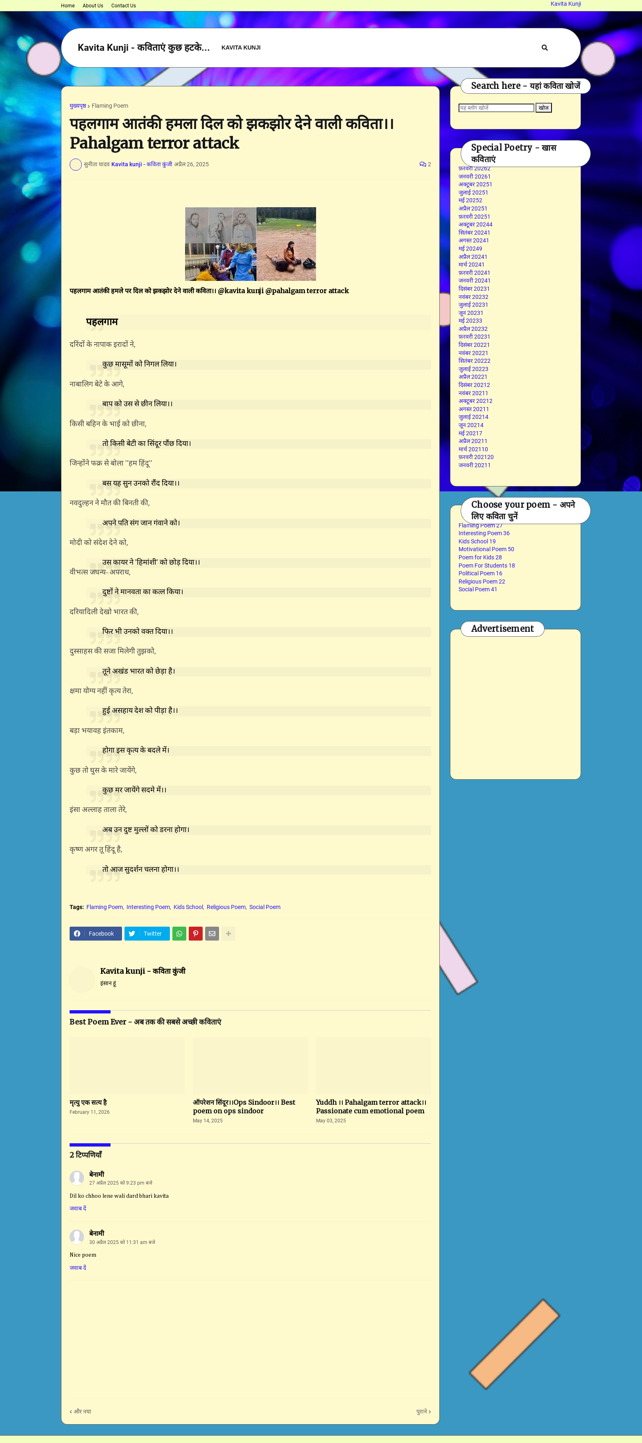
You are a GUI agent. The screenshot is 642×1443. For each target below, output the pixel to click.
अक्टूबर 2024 (476, 224)
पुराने (421, 1411)
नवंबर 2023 (473, 297)
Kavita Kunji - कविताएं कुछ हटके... (144, 47)
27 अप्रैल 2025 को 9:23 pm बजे (120, 1183)
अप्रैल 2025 (473, 208)
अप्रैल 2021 (473, 441)
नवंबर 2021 (473, 393)
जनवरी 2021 (475, 465)
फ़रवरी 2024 (475, 272)
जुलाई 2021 (473, 417)
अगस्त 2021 (474, 409)
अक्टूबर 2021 (476, 401)
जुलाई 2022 (473, 369)
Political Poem (480, 573)
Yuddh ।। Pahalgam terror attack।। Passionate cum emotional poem (371, 1106)
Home (68, 6)
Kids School (188, 907)
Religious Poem (226, 907)
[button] (544, 47)
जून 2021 (471, 425)
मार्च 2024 (472, 264)
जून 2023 (471, 313)
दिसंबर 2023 (474, 288)
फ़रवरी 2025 (475, 216)
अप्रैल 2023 (473, 329)
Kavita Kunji (566, 3)
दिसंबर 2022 (474, 345)
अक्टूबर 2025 (476, 184)
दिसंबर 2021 (474, 385)
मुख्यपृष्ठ (78, 106)
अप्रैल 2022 (473, 376)
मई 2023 (470, 320)
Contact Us (123, 6)
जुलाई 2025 (473, 192)
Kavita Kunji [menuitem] (241, 47)
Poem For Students (487, 565)
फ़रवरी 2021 (476, 457)
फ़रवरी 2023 (475, 336)
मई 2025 (470, 200)
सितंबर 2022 (475, 360)
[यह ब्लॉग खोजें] (496, 108)
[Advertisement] (550, 703)
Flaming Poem (110, 106)
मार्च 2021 (473, 449)
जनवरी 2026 (475, 176)
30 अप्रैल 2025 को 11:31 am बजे (122, 1242)
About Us (93, 6)
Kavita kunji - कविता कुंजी (142, 971)
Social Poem (264, 907)
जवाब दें (78, 1208)
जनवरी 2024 (475, 280)
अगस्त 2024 (474, 240)
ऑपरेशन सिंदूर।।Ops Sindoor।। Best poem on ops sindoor (244, 1106)
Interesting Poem (148, 907)
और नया (82, 1411)
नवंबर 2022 (473, 353)
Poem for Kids (480, 557)
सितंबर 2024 (475, 232)
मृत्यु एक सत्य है (88, 1102)
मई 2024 (470, 248)
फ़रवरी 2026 (475, 168)
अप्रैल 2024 (473, 256)
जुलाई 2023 (473, 304)
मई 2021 (470, 433)
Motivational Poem (486, 549)
